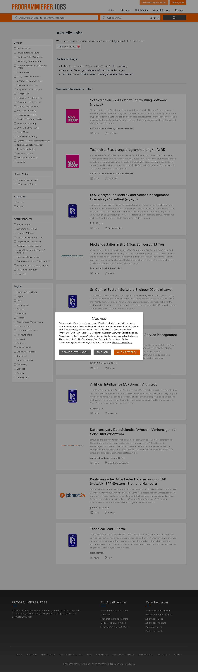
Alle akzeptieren (126, 352)
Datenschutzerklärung (122, 342)
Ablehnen (102, 352)
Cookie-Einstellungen (74, 352)
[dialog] (99, 336)
